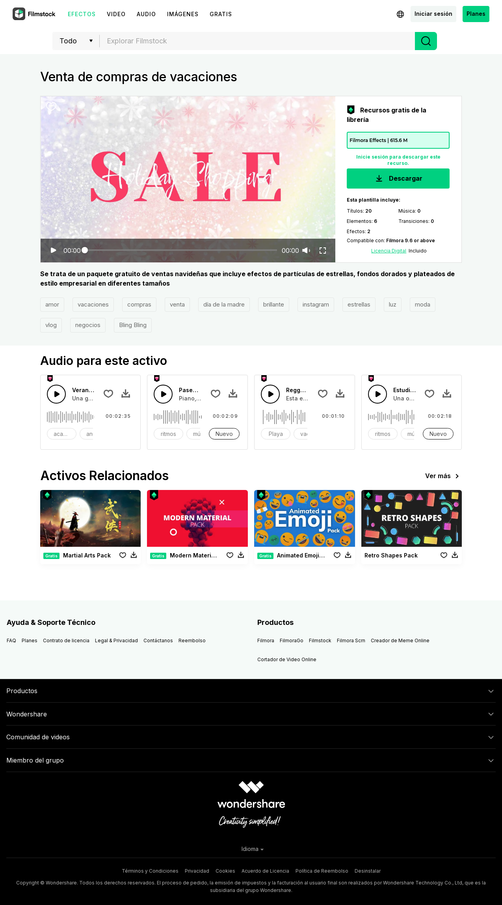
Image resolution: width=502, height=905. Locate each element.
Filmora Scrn (351, 640)
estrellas (359, 304)
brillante (273, 304)
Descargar (398, 178)
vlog (51, 325)
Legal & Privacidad (116, 640)
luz (392, 304)
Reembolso (192, 640)
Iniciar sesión (433, 13)
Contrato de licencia (66, 640)
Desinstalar (368, 871)
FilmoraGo (291, 640)
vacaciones (93, 304)
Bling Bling (133, 325)
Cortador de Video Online (286, 659)
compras (139, 304)
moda (422, 304)
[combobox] (257, 41)
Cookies (225, 871)
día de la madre (224, 304)
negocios (87, 325)
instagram (316, 304)
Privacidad (197, 871)
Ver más (443, 476)
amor (52, 304)
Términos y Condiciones (150, 871)
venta (177, 304)
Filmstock (320, 640)
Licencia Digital (388, 251)
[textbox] (257, 41)
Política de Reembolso (322, 871)
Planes (476, 13)
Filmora (265, 640)
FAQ (11, 640)
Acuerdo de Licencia (265, 871)
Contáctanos (158, 640)
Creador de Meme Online (400, 640)
